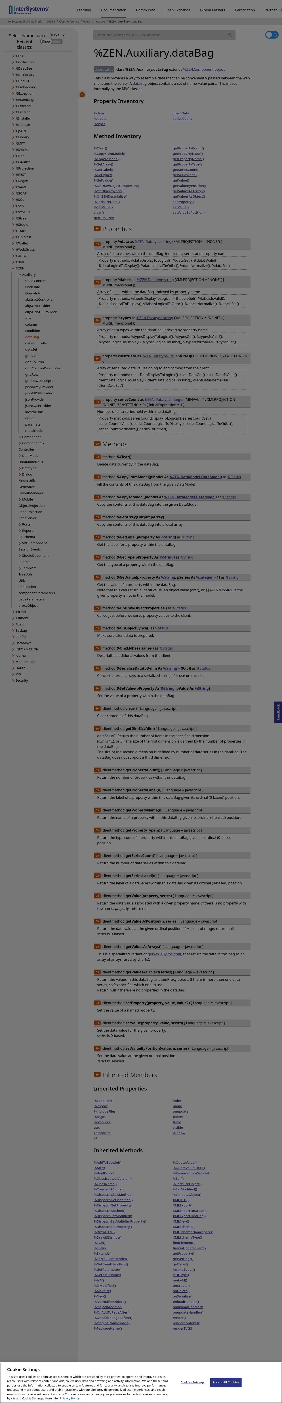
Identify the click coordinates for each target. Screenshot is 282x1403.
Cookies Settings (192, 1386)
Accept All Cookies (226, 1386)
